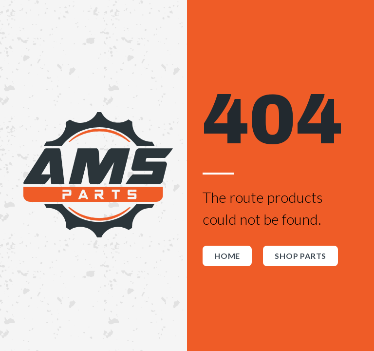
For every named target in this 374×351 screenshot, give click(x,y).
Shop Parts (300, 255)
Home (227, 255)
